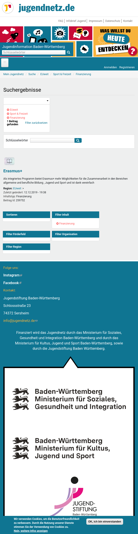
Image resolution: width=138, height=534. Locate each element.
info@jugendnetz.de (20, 321)
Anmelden (110, 67)
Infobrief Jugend (76, 21)
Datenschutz (112, 21)
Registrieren (127, 67)
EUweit (17, 188)
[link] (27, 101)
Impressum (95, 21)
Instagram (12, 275)
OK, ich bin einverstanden (104, 522)
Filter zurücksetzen (36, 122)
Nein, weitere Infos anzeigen (31, 531)
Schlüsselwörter (17, 140)
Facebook (12, 283)
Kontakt (127, 21)
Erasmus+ (12, 170)
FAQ (60, 21)
